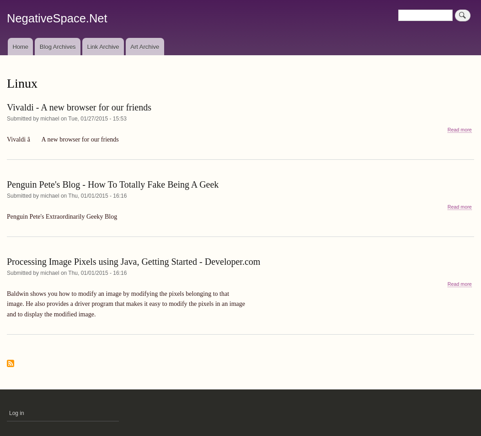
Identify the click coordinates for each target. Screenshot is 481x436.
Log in (16, 413)
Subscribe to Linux (10, 364)
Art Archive (144, 46)
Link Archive (103, 46)
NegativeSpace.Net (57, 18)
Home (20, 46)
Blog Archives (58, 46)
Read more (460, 130)
